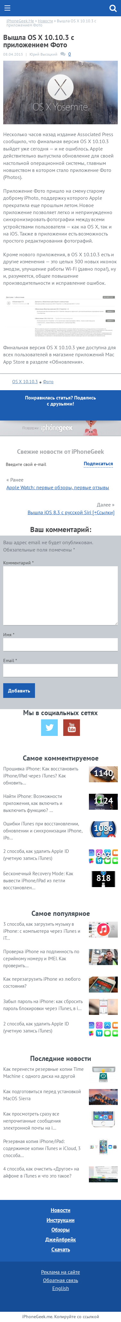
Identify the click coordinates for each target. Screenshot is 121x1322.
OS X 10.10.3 (25, 381)
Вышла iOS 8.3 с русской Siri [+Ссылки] (71, 512)
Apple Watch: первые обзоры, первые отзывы (57, 487)
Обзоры (60, 1229)
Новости (60, 1210)
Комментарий (18, 563)
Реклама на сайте (60, 1272)
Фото (48, 381)
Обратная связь (60, 1280)
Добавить (19, 690)
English (60, 1288)
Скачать (60, 1249)
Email (10, 660)
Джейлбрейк (60, 1239)
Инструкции (60, 1220)
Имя (8, 635)
